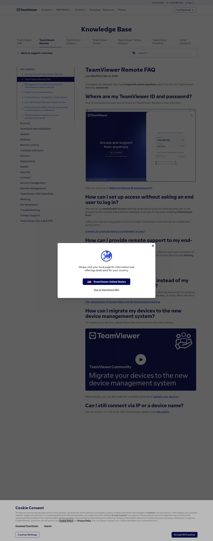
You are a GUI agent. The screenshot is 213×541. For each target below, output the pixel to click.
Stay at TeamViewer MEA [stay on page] (106, 289)
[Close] (152, 245)
